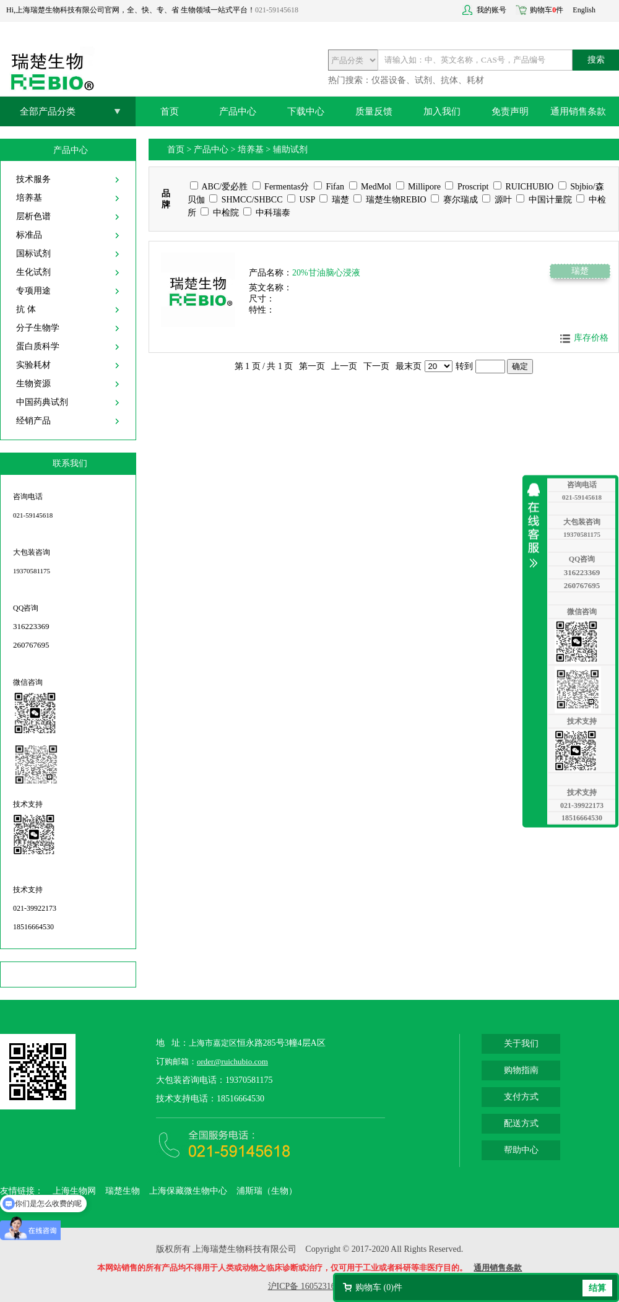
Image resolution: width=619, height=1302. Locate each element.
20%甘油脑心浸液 (326, 272)
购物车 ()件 (378, 1287)
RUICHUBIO (523, 186)
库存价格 (591, 337)
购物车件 (546, 10)
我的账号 (491, 10)
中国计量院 (544, 199)
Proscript (466, 186)
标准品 (29, 235)
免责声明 (510, 111)
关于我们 (521, 1043)
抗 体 (26, 309)
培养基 (29, 197)
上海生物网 (74, 1191)
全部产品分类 (48, 111)
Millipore (418, 186)
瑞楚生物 (122, 1191)
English (584, 10)
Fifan (329, 186)
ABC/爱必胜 (219, 186)
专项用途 (33, 290)
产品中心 (237, 111)
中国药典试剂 (42, 402)
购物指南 (521, 1070)
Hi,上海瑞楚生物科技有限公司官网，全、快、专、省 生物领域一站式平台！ (130, 10)
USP (301, 199)
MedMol (370, 186)
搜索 (596, 59)
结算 (597, 1288)
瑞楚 (334, 199)
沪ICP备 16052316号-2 (310, 1286)
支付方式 (521, 1096)
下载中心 (305, 111)
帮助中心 (521, 1150)
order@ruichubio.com (232, 1061)
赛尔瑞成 (454, 199)
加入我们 (442, 111)
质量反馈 (373, 111)
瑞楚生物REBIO (389, 199)
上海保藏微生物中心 (188, 1191)
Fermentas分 (281, 186)
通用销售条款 (578, 111)
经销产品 (33, 420)
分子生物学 (37, 327)
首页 (169, 111)
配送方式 (521, 1123)
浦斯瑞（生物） (266, 1191)
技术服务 (33, 179)
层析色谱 (33, 216)
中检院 (220, 212)
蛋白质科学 (37, 346)
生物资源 (33, 383)
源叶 (497, 199)
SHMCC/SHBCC (245, 199)
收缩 (537, 525)
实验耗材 (33, 365)
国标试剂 (33, 253)
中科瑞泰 (266, 212)
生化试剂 (33, 272)
